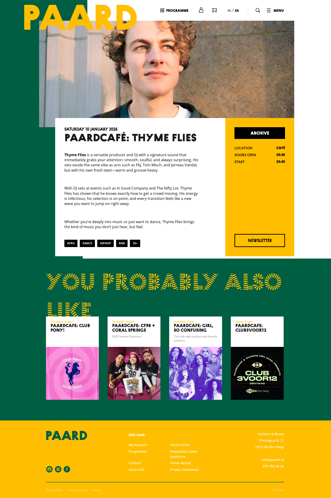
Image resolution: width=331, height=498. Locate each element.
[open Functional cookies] (323, 431)
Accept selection (292, 489)
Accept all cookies (292, 476)
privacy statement (273, 416)
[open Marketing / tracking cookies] (323, 459)
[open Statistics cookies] (323, 445)
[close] (323, 389)
